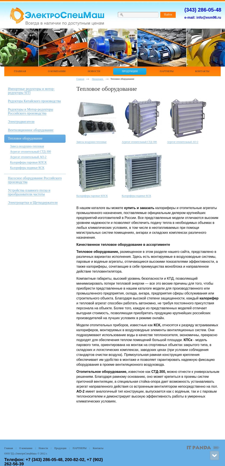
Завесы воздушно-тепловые (91, 141)
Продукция (98, 78)
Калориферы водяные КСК (27, 167)
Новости (43, 448)
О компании (25, 448)
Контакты (98, 448)
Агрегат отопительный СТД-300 (30, 151)
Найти (168, 14)
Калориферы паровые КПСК (28, 162)
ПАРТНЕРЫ (80, 448)
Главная (80, 78)
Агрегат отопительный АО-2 (28, 157)
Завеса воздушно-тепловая (27, 146)
